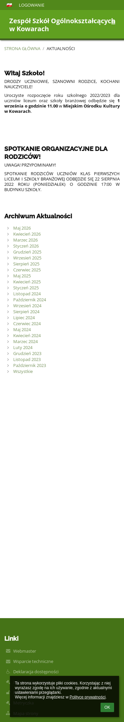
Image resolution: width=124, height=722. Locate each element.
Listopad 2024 (27, 294)
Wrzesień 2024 (27, 306)
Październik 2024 (29, 300)
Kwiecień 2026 (27, 234)
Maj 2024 (22, 329)
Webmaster (24, 651)
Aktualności (61, 48)
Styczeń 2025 (26, 288)
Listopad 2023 (27, 359)
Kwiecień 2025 (27, 282)
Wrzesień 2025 (27, 258)
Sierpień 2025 (26, 264)
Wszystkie (23, 371)
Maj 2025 (22, 276)
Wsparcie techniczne (33, 661)
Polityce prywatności (87, 697)
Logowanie (31, 5)
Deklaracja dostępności (36, 672)
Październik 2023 (29, 365)
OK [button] (107, 707)
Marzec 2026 (25, 240)
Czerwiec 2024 (27, 323)
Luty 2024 (22, 347)
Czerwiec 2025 (27, 270)
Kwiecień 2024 (27, 335)
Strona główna (22, 48)
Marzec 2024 (25, 341)
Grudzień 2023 (27, 353)
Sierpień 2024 (26, 312)
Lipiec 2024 (24, 318)
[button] (9, 5)
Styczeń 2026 (26, 246)
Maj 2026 (22, 228)
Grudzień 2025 (27, 252)
